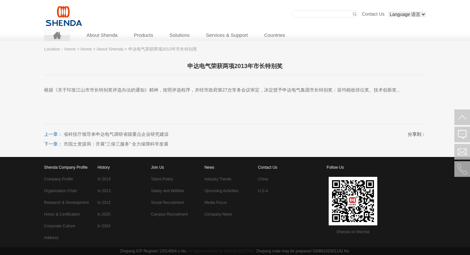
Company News (218, 214)
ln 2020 (104, 214)
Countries (274, 35)
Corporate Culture (59, 226)
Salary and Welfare (167, 191)
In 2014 (104, 179)
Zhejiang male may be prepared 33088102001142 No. (303, 251)
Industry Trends (217, 179)
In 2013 (104, 191)
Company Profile (58, 179)
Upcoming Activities (221, 191)
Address (51, 237)
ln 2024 (104, 226)
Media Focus (215, 202)
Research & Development (66, 202)
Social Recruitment (167, 202)
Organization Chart (60, 191)
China (263, 179)
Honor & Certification (62, 214)
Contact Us (373, 14)
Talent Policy (162, 179)
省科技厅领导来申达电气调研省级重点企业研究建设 (116, 134)
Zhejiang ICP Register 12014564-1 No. (153, 251)
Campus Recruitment (169, 214)
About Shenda (102, 35)
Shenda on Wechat (352, 232)
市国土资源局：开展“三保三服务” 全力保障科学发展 (116, 144)
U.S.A (263, 191)
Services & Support (227, 35)
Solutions (179, 35)
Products (143, 35)
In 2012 (104, 202)
